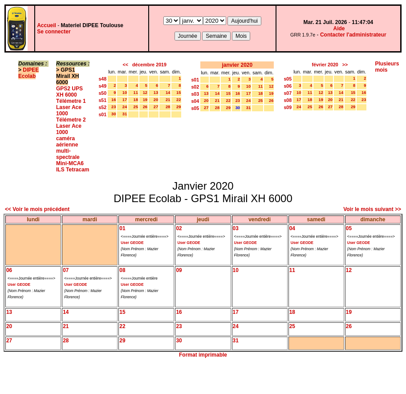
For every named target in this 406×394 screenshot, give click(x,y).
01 (122, 228)
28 (168, 107)
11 (135, 92)
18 (135, 99)
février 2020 (325, 64)
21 (168, 99)
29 (178, 107)
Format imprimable (203, 355)
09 (179, 270)
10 (124, 92)
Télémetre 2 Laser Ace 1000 (71, 126)
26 (145, 107)
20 (156, 99)
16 (113, 99)
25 (135, 107)
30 (113, 114)
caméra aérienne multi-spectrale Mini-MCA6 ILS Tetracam (72, 154)
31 (124, 114)
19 (145, 99)
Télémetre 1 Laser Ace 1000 (71, 107)
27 (156, 107)
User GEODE (132, 242)
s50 (102, 93)
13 (156, 92)
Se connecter (53, 31)
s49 (102, 86)
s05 (195, 108)
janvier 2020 (237, 65)
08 (122, 270)
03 (236, 228)
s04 (195, 101)
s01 (102, 114)
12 (145, 92)
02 (179, 228)
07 (66, 270)
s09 (288, 107)
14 (168, 92)
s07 (288, 93)
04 (292, 228)
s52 (102, 107)
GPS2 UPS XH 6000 (69, 91)
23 (113, 107)
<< (125, 64)
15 (178, 92)
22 (178, 99)
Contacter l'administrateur (353, 35)
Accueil (46, 25)
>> (345, 64)
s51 (102, 100)
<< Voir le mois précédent (37, 209)
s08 (288, 100)
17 (124, 99)
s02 (195, 86)
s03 (195, 94)
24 (124, 107)
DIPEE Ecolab (28, 73)
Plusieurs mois (387, 67)
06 (9, 270)
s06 (288, 86)
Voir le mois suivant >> (372, 209)
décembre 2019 (149, 64)
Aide (339, 28)
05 (349, 228)
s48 (102, 78)
